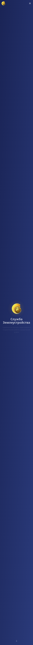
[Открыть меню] (30, 3)
